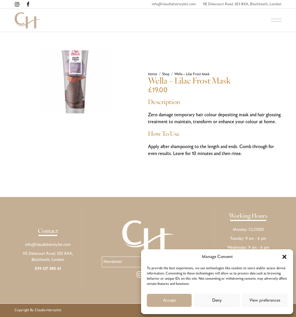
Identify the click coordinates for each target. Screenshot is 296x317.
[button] (284, 257)
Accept (169, 300)
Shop (165, 74)
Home (152, 74)
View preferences (264, 300)
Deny (217, 300)
